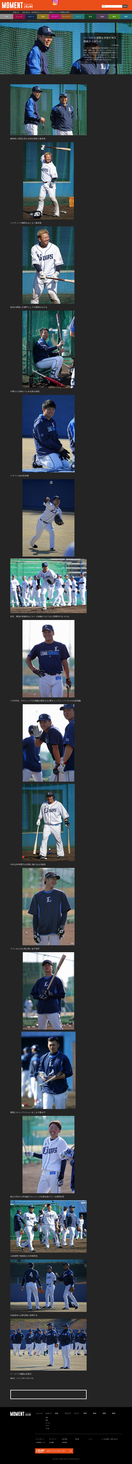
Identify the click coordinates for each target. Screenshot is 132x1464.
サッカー (48, 1423)
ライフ (78, 16)
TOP (6, 16)
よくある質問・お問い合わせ (110, 1439)
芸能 (43, 16)
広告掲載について (41, 1442)
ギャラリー (67, 16)
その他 (47, 1428)
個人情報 (64, 1439)
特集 (47, 1417)
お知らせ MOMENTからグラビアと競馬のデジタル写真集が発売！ (41, 12)
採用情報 (64, 1442)
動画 (102, 16)
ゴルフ (47, 1425)
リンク (90, 1439)
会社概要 (51, 1442)
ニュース (19, 16)
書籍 (126, 16)
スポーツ (31, 16)
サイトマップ (52, 1439)
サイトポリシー (40, 1439)
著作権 (77, 1439)
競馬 (90, 16)
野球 (47, 1420)
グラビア (55, 16)
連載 (114, 16)
